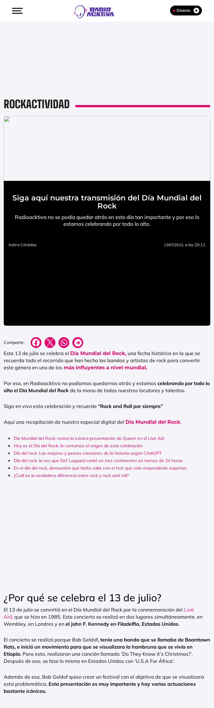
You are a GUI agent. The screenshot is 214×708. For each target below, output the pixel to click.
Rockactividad (37, 104)
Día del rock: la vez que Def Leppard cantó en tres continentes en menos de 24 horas (98, 460)
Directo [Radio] (186, 10)
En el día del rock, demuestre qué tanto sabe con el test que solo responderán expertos (100, 468)
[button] (16, 11)
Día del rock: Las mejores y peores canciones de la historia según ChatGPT (87, 453)
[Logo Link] (97, 11)
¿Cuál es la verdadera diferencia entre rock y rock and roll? (71, 475)
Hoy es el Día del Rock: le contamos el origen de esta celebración (78, 445)
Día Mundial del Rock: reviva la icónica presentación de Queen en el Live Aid (89, 438)
